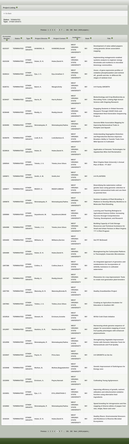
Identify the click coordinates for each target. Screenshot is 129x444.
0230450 (6, 125)
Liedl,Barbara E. (58, 138)
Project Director (41, 38)
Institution (76, 37)
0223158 (6, 61)
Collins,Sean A (57, 266)
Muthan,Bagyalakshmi (60, 368)
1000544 (6, 163)
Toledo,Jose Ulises (59, 163)
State (87, 38)
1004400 (6, 240)
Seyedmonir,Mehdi (59, 214)
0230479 (6, 138)
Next (75, 30)
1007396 (6, 266)
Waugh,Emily (57, 87)
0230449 (6, 112)
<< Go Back (7, 13)
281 (67, 30)
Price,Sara (56, 355)
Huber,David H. (57, 61)
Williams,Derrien (58, 240)
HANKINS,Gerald (58, 48)
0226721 (6, 87)
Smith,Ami (56, 176)
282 (71, 30)
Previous (43, 30)
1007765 (6, 291)
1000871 (6, 176)
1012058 (6, 342)
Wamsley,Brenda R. (59, 291)
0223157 (6, 48)
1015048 (6, 368)
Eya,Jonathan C (58, 74)
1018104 (6, 419)
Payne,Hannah (57, 380)
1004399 (6, 227)
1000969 (6, 214)
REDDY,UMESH (58, 189)
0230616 (6, 151)
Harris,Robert (57, 100)
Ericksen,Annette (58, 317)
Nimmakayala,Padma (60, 125)
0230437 (6, 100)
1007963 (6, 304)
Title (109, 38)
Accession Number (7, 37)
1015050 (6, 380)
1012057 (6, 329)
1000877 (6, 189)
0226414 (6, 74)
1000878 (6, 202)
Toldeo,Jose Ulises (59, 304)
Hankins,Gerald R (58, 329)
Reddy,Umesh (57, 112)
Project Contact (60, 38)
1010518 (6, 317)
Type (28, 38)
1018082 (6, 406)
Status (17, 38)
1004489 (6, 253)
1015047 (6, 355)
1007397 (6, 278)
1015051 (6, 393)
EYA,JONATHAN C (59, 393)
